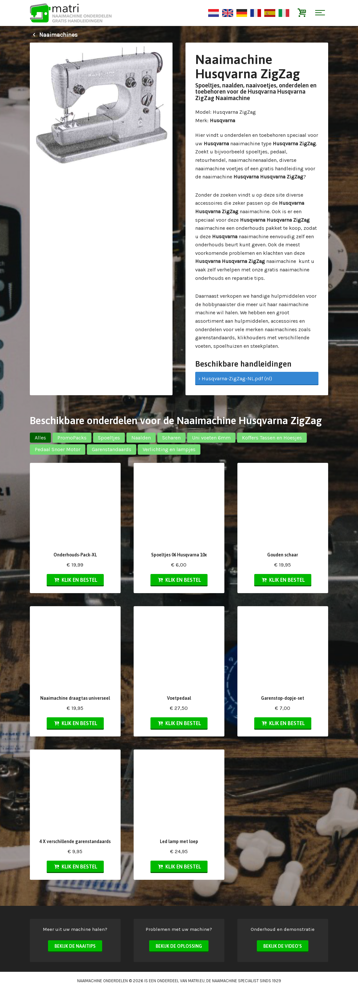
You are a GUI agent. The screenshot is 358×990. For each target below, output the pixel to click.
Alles (40, 438)
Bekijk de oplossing (179, 946)
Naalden (141, 438)
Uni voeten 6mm (211, 438)
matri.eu (196, 980)
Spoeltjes (109, 438)
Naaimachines (54, 34)
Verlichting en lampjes (169, 449)
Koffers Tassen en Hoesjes (272, 438)
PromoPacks (72, 438)
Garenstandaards (111, 449)
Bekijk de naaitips (75, 946)
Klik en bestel (75, 580)
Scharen (171, 438)
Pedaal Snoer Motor (57, 449)
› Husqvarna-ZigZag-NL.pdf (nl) (235, 378)
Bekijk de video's (282, 946)
